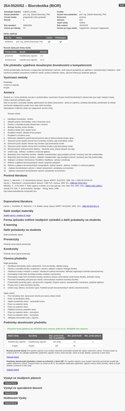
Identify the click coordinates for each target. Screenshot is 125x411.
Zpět (122, 5)
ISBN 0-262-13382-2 (94, 186)
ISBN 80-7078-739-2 (78, 183)
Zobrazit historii (13, 357)
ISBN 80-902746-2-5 (90, 206)
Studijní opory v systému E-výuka (17, 215)
